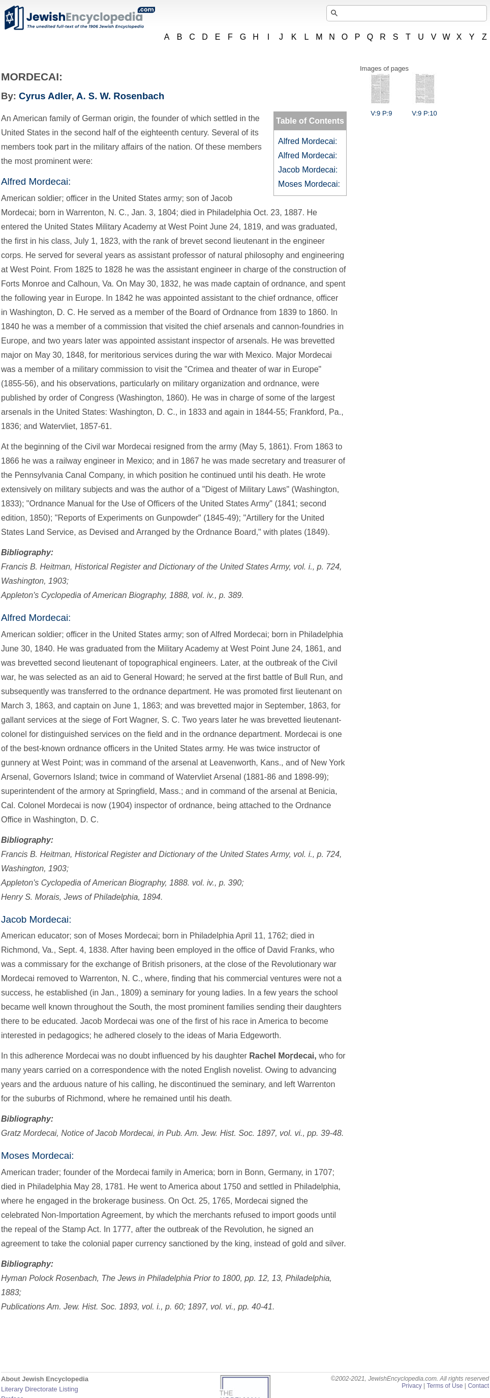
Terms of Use (444, 1385)
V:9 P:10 (424, 109)
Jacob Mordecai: (308, 169)
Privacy (412, 1385)
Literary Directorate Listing (39, 1389)
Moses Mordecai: (309, 184)
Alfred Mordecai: (308, 141)
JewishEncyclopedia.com (79, 18)
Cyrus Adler (45, 96)
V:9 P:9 (381, 109)
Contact (478, 1385)
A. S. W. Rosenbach (120, 96)
